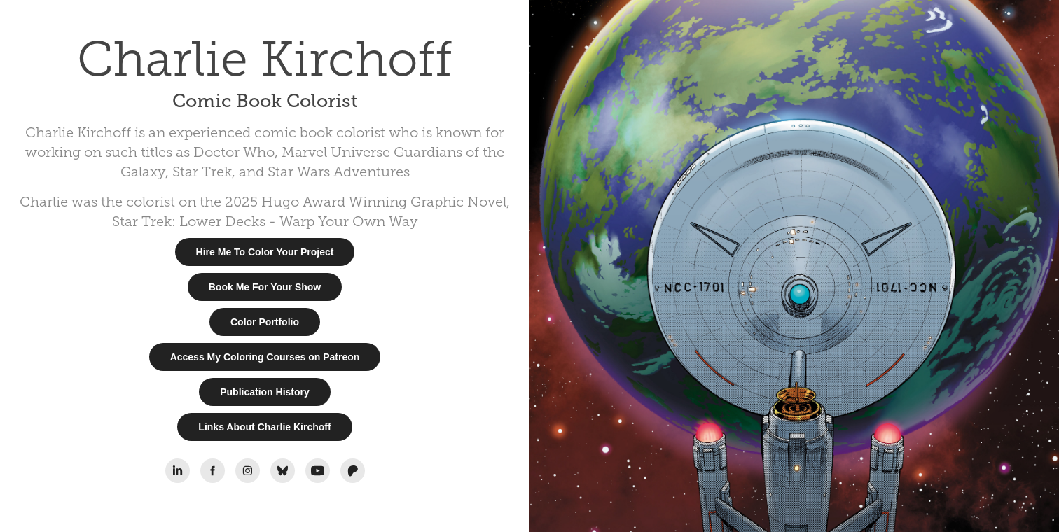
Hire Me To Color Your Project (265, 252)
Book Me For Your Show (265, 287)
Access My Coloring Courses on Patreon (265, 357)
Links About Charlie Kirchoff (264, 427)
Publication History (265, 392)
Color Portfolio (264, 322)
